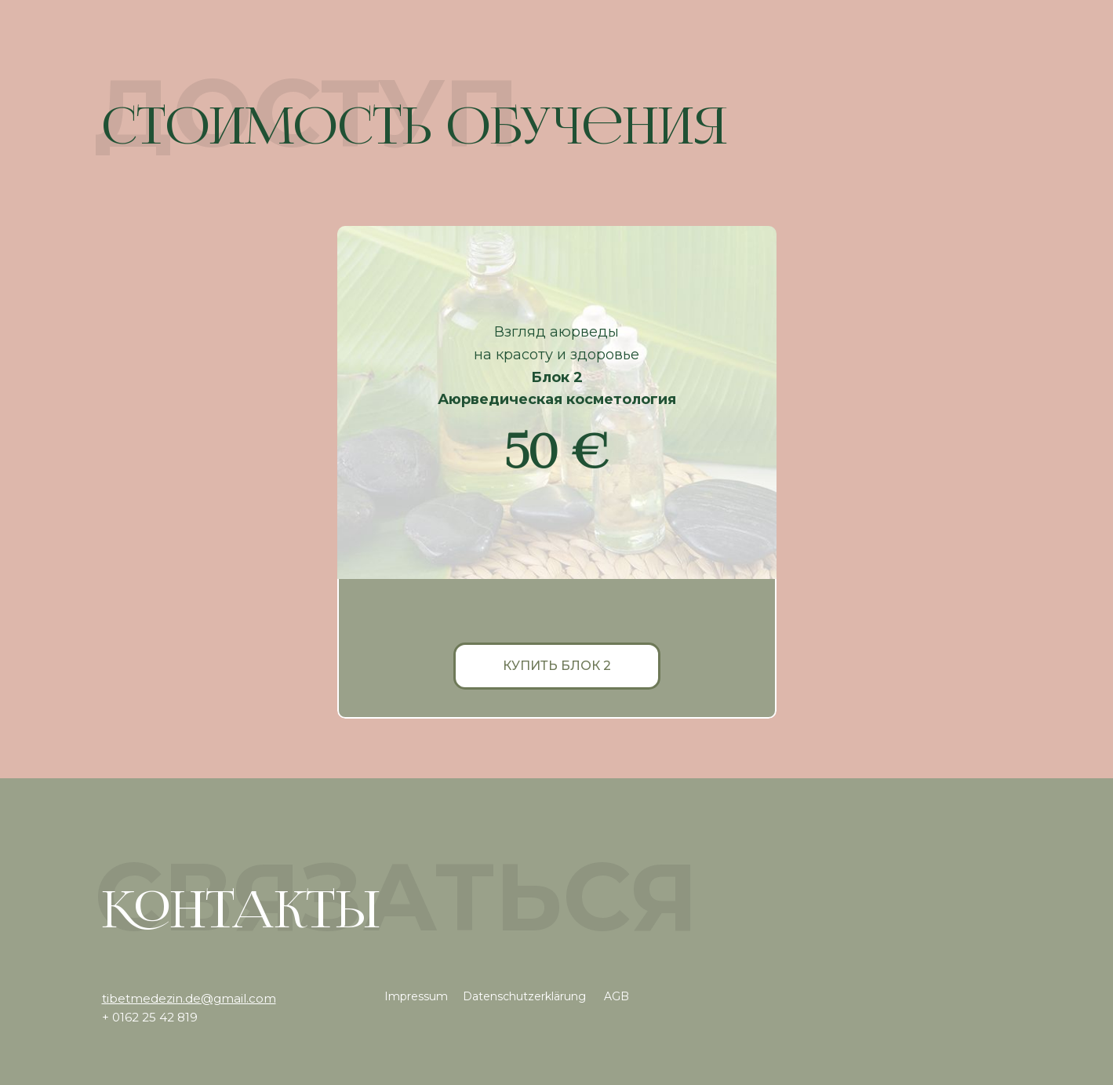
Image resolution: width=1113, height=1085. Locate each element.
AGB (616, 996)
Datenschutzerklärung (524, 996)
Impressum (416, 996)
